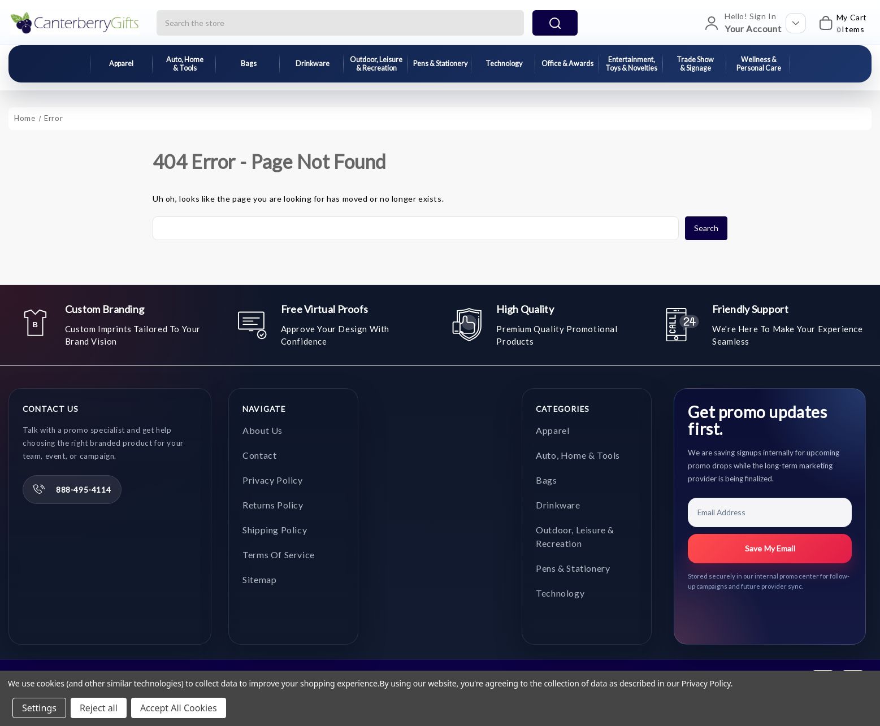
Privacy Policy (272, 480)
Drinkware (313, 63)
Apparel (121, 63)
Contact (259, 455)
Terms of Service (278, 554)
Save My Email (770, 548)
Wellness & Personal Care (758, 63)
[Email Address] (770, 512)
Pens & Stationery (440, 63)
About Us (262, 430)
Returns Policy (272, 504)
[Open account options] (796, 23)
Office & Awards (567, 63)
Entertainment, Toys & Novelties (631, 63)
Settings (39, 708)
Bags (249, 63)
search (555, 23)
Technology (503, 63)
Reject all (99, 708)
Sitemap (259, 579)
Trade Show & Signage (695, 63)
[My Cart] (839, 23)
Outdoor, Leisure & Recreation (376, 63)
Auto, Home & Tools (184, 63)
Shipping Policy (274, 529)
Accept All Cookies (178, 708)
